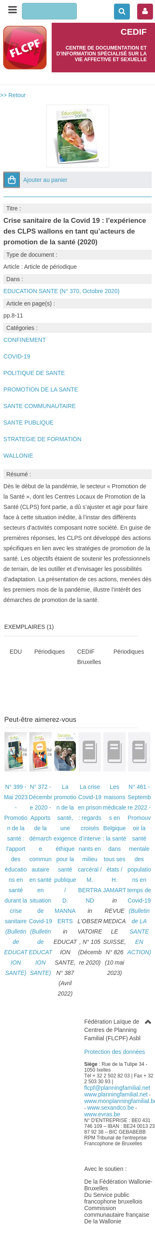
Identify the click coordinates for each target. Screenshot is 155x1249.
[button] (11, 180)
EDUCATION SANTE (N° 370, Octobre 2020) (61, 291)
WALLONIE (18, 455)
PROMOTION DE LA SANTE (40, 389)
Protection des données (114, 1051)
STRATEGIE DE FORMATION (42, 439)
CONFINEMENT (24, 340)
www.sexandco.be (110, 1107)
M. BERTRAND (90, 890)
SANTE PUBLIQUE (28, 422)
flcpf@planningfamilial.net (117, 1087)
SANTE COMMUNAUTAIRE (39, 406)
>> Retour (13, 95)
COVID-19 (16, 356)
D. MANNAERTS (65, 910)
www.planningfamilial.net (116, 1094)
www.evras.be (102, 1114)
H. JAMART (114, 884)
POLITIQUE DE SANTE (34, 373)
